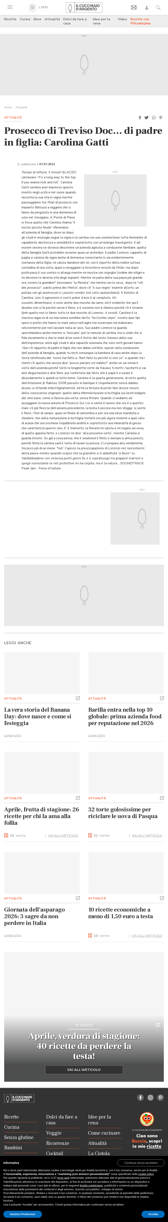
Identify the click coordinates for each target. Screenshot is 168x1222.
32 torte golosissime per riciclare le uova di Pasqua (123, 813)
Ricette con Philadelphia (140, 21)
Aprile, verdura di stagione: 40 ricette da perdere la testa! (84, 1046)
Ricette (10, 19)
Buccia (139, 1141)
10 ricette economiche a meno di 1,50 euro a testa (120, 913)
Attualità (52, 19)
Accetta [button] (153, 1214)
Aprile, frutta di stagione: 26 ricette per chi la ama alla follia (41, 816)
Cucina (25, 19)
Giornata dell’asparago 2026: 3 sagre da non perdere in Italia (34, 916)
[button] (140, 118)
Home (8, 107)
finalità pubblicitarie (91, 1185)
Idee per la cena (101, 21)
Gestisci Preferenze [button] (22, 1214)
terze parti (63, 1177)
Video (122, 19)
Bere (37, 19)
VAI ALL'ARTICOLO (63, 835)
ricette (18, 836)
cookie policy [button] (146, 1174)
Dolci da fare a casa (75, 21)
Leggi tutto (12, 735)
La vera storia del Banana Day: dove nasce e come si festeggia (37, 716)
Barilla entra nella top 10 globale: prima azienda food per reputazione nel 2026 (125, 716)
